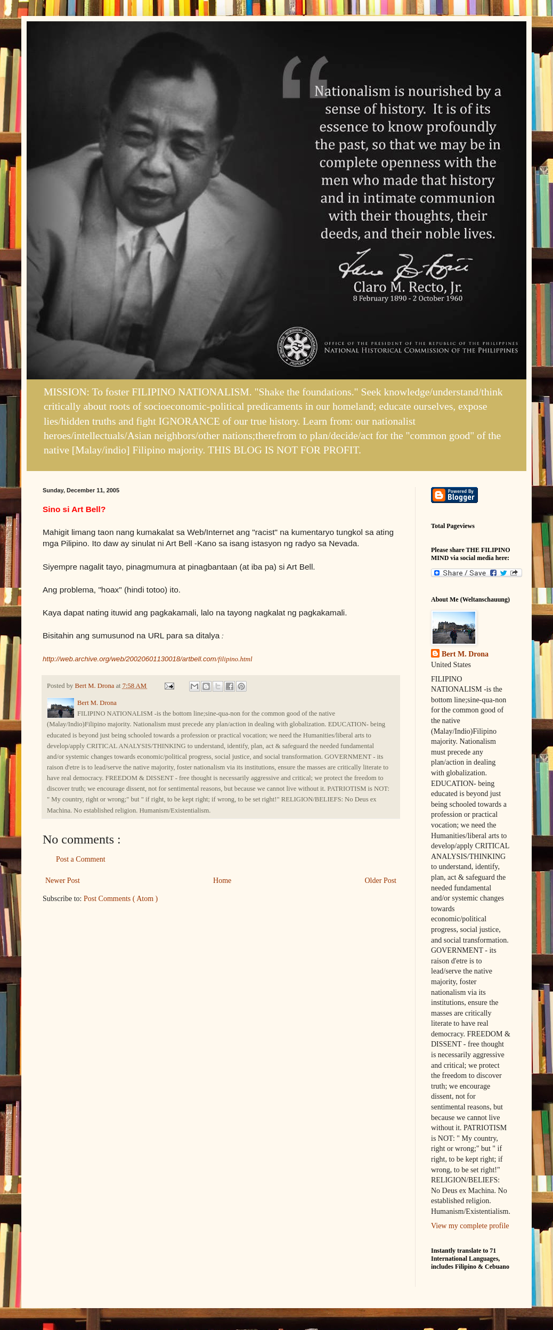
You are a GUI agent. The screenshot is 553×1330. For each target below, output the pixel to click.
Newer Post (62, 881)
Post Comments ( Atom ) (121, 899)
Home (222, 881)
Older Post (381, 881)
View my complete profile (470, 1226)
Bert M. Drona (465, 654)
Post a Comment (80, 859)
